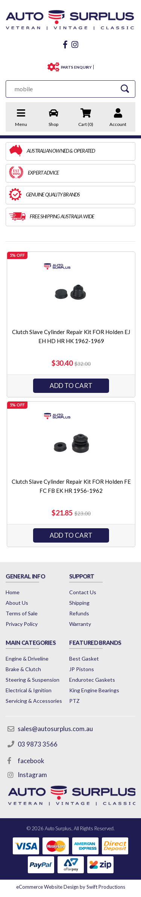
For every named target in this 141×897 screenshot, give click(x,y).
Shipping (79, 603)
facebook (31, 761)
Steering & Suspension (32, 679)
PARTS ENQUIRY (76, 67)
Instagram (32, 775)
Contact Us (82, 592)
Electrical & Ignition (29, 690)
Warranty (80, 624)
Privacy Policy (22, 624)
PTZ (74, 701)
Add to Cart (71, 385)
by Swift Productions (70, 887)
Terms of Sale (22, 613)
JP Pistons (81, 669)
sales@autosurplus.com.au (55, 729)
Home (13, 592)
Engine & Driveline (27, 658)
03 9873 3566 (38, 744)
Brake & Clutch (23, 669)
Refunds (79, 613)
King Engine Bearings (94, 690)
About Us (17, 603)
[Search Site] (124, 89)
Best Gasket (84, 658)
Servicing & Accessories (34, 701)
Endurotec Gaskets (92, 679)
